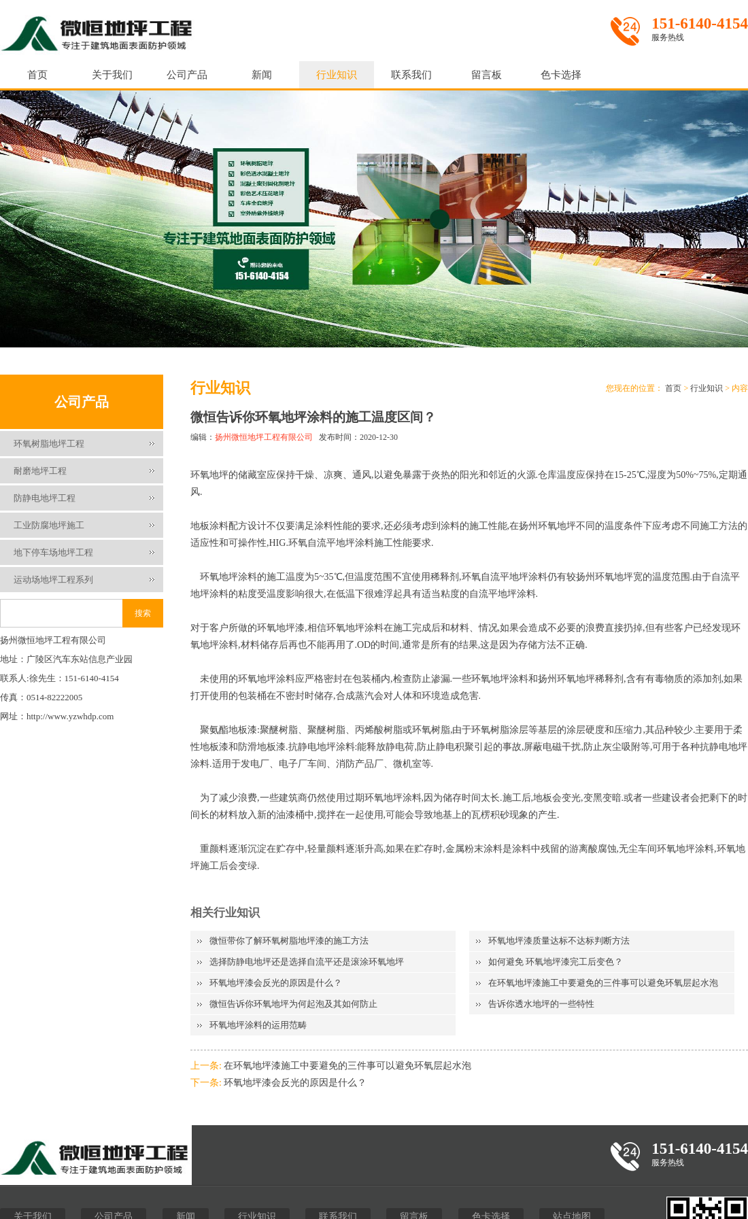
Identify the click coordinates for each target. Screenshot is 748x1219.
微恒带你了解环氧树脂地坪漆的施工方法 (289, 940)
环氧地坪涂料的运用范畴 (258, 1025)
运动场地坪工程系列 (53, 579)
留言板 (486, 74)
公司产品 (187, 74)
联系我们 (411, 74)
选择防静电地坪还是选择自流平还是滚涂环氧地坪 (306, 962)
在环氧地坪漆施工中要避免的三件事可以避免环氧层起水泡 (603, 983)
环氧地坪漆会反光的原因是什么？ (275, 983)
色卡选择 (561, 74)
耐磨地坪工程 (40, 471)
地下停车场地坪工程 (53, 552)
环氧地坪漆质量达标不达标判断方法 (559, 940)
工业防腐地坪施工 (49, 525)
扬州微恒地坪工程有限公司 (264, 437)
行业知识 (336, 74)
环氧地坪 (209, 475)
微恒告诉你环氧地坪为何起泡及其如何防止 (293, 1004)
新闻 (262, 74)
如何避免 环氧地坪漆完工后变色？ (555, 962)
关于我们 (112, 74)
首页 (37, 74)
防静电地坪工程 (44, 498)
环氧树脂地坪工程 (49, 444)
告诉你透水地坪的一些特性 (541, 1004)
